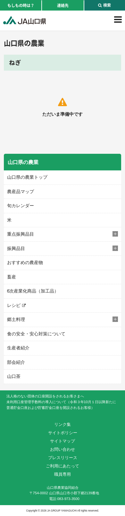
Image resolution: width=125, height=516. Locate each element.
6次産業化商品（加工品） (33, 290)
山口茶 (14, 376)
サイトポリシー (62, 432)
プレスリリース (62, 457)
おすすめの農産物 (25, 262)
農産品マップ (20, 191)
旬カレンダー (20, 205)
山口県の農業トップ (27, 177)
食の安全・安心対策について (36, 333)
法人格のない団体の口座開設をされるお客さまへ (45, 396)
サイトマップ (62, 441)
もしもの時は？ (20, 5)
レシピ (14, 305)
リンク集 (62, 424)
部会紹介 (16, 362)
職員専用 (62, 474)
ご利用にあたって (62, 466)
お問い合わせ (62, 449)
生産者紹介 (18, 347)
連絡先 (63, 5)
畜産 (11, 276)
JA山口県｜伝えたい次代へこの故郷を (24, 20)
